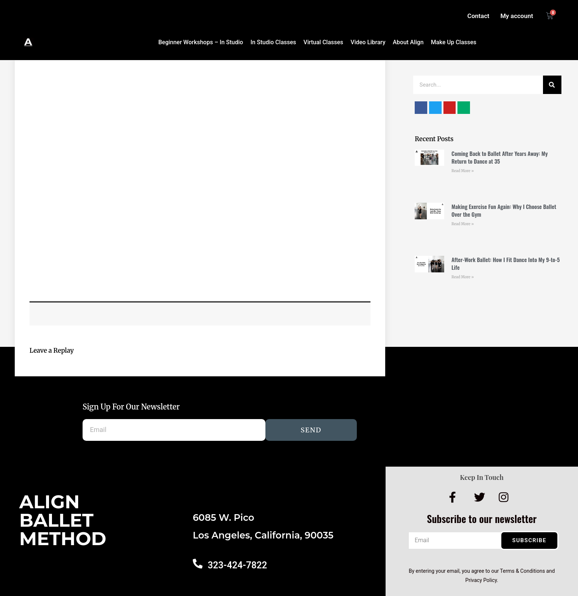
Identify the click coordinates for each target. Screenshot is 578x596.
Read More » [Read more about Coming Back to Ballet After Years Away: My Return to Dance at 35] (463, 170)
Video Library (368, 42)
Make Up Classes (453, 42)
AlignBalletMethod (62, 520)
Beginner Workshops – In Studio (200, 42)
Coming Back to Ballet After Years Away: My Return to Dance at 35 (500, 157)
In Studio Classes (273, 42)
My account (516, 16)
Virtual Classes (323, 42)
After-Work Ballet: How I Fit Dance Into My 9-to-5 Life (506, 263)
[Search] (552, 85)
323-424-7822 (236, 565)
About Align (408, 42)
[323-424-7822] (197, 563)
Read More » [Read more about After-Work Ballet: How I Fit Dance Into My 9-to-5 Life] (463, 277)
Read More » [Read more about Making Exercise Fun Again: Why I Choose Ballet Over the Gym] (463, 224)
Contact (478, 16)
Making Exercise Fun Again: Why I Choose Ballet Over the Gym (504, 210)
